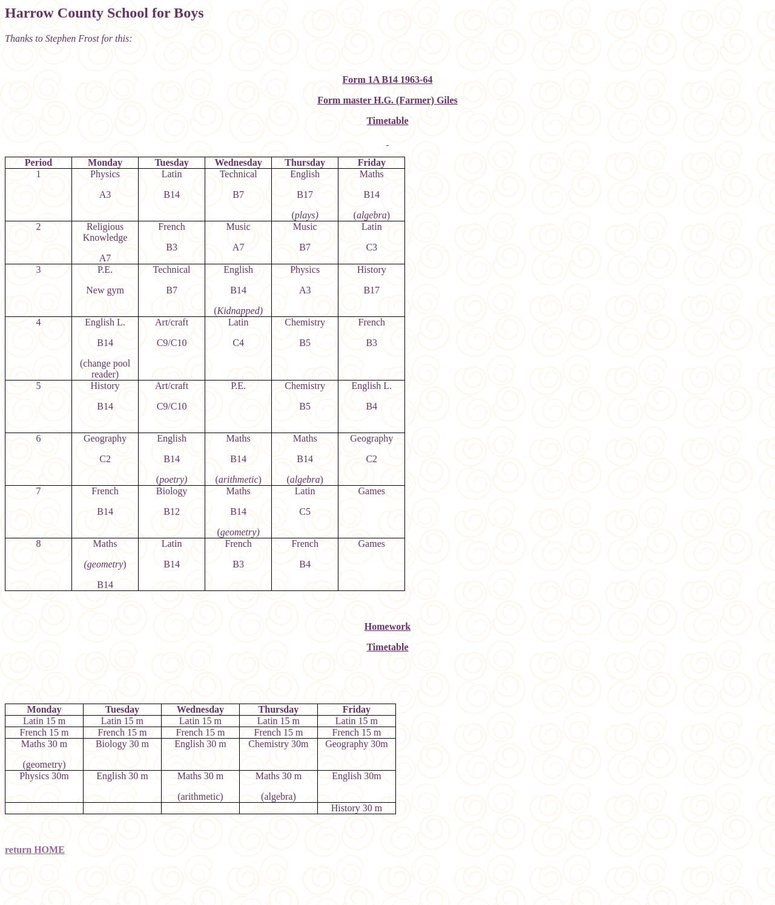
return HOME (35, 850)
